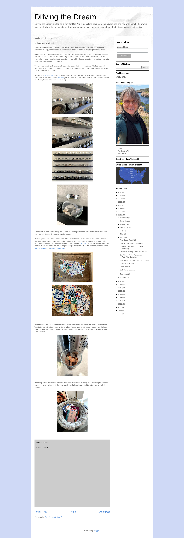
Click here (84, 243)
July (122, 231)
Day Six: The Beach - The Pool (131, 243)
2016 (120, 288)
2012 (120, 301)
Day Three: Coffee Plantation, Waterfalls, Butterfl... (131, 256)
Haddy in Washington (58, 248)
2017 (120, 285)
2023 (120, 202)
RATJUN (61, 78)
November (124, 221)
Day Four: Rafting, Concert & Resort (133, 252)
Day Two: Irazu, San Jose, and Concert (134, 260)
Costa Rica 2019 (126, 267)
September (124, 227)
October (123, 224)
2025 (120, 195)
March (122, 237)
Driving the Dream (65, 17)
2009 (120, 307)
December (124, 218)
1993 (120, 310)
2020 (120, 212)
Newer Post (40, 512)
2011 (120, 304)
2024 (120, 199)
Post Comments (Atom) (53, 517)
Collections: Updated (127, 270)
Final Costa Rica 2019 (128, 240)
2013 (120, 297)
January (123, 277)
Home (73, 512)
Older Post (104, 512)
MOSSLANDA (50, 75)
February (123, 274)
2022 (120, 205)
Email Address (122, 47)
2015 (120, 291)
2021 (120, 208)
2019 (120, 215)
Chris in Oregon (40, 248)
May (122, 234)
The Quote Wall (123, 151)
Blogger (96, 531)
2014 (120, 294)
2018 (120, 281)
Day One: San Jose (127, 263)
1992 (120, 314)
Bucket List (122, 154)
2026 (120, 192)
